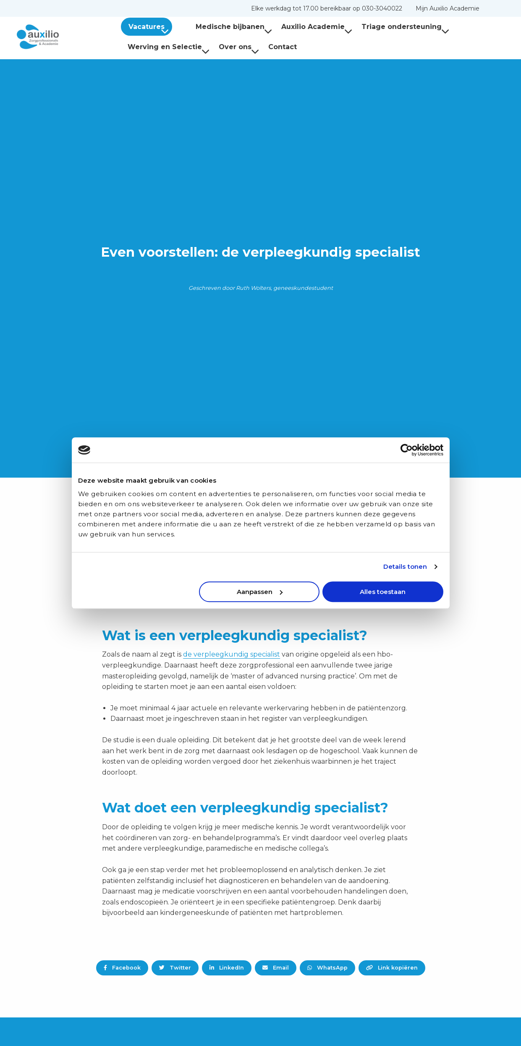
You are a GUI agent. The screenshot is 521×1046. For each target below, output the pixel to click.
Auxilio (59, 37)
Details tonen (405, 566)
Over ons (239, 47)
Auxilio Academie (303, 27)
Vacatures (150, 27)
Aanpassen (260, 592)
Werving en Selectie (168, 47)
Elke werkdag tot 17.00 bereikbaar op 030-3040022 (326, 8)
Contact (282, 47)
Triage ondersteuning (392, 27)
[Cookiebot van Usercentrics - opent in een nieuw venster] (406, 450)
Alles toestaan (383, 592)
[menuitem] (326, 8)
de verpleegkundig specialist (231, 654)
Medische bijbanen (220, 27)
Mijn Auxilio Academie (447, 8)
